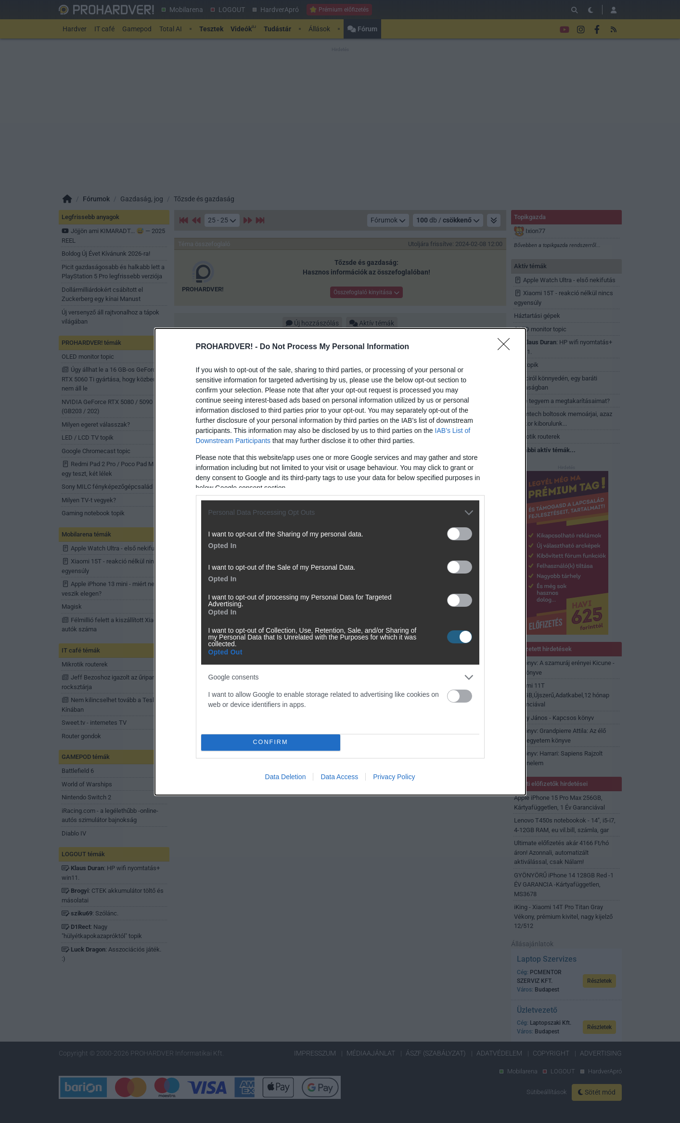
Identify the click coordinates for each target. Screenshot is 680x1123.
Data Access (339, 777)
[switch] (459, 533)
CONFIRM (271, 742)
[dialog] (340, 561)
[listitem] (340, 513)
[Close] (507, 347)
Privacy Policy (394, 777)
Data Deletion (285, 777)
